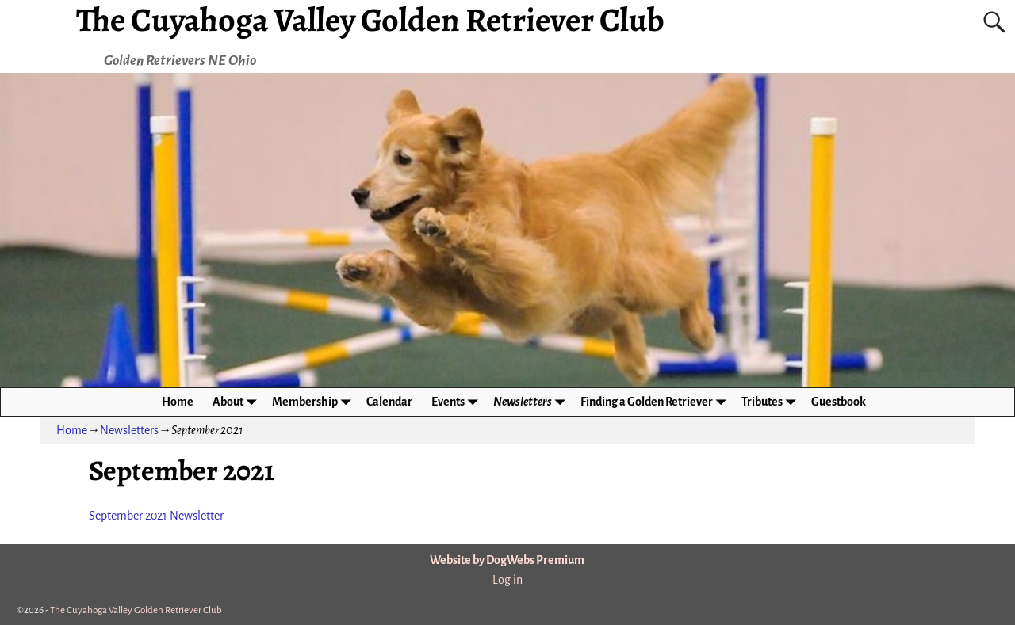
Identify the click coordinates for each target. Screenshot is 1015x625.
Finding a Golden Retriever (656, 402)
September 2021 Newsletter (156, 515)
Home (177, 401)
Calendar (389, 401)
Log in (507, 580)
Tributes (771, 402)
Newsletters (532, 402)
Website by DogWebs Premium (507, 560)
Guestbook (838, 401)
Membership (314, 402)
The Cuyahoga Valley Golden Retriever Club (136, 610)
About (237, 402)
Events (457, 402)
